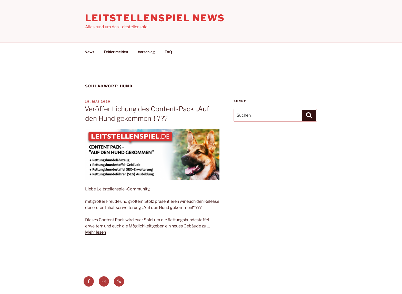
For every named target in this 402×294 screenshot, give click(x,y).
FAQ (168, 52)
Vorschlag (146, 52)
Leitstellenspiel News (155, 18)
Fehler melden (116, 52)
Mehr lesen (95, 232)
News (89, 52)
